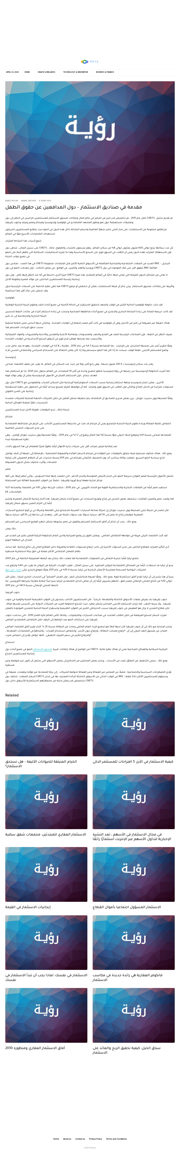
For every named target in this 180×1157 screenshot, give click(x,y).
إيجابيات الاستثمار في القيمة (28, 912)
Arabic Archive (28, 201)
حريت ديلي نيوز (13, 570)
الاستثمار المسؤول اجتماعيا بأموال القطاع (127, 912)
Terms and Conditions (116, 1139)
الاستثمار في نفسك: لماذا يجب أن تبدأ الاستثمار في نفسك (46, 983)
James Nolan (11, 201)
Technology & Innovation (75, 72)
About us (67, 1139)
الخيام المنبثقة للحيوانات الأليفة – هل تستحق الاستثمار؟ (41, 769)
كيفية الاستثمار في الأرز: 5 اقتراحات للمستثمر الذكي (133, 767)
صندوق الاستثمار (42, 649)
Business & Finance (105, 72)
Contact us (80, 1139)
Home (27, 72)
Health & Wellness (46, 72)
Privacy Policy (95, 1139)
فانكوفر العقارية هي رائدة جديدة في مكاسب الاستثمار (128, 983)
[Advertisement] (90, 27)
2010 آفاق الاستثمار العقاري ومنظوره (35, 1053)
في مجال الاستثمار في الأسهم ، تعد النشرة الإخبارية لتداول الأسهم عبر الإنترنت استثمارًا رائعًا (132, 842)
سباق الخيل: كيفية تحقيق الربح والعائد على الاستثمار (127, 1055)
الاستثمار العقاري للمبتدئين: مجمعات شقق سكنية (45, 839)
